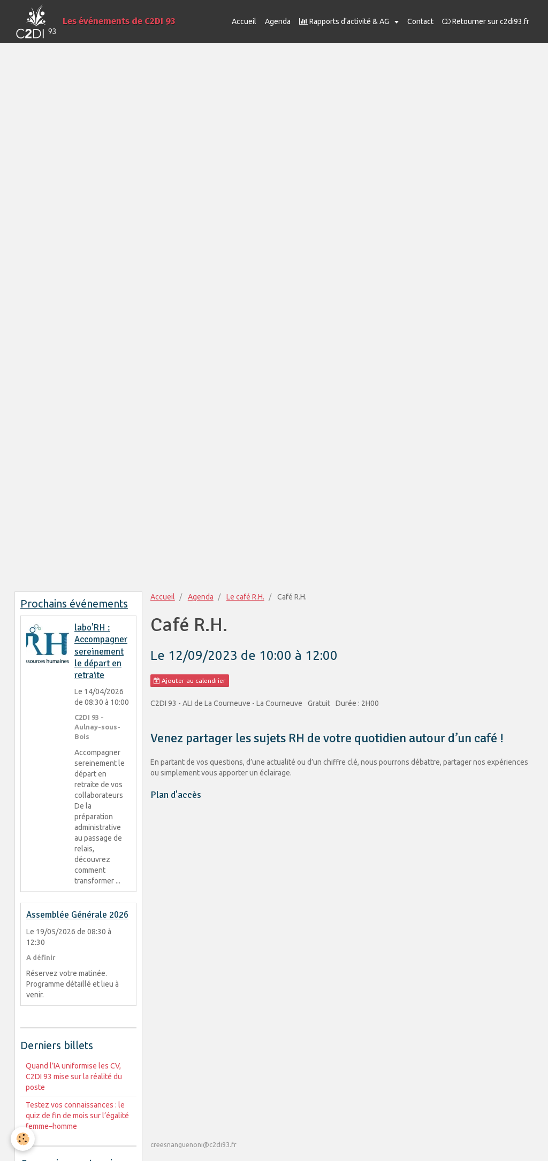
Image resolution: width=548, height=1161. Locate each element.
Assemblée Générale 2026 (77, 915)
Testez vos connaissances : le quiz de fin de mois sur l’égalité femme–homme (77, 1116)
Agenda (278, 21)
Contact (420, 21)
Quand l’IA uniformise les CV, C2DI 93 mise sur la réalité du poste (74, 1076)
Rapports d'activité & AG (345, 21)
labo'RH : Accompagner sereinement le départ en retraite (100, 651)
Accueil (244, 21)
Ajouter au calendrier (190, 681)
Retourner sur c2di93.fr (485, 21)
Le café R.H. (245, 597)
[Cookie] (23, 1139)
